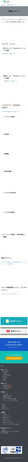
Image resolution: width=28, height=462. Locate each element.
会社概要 (4, 414)
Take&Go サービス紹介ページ (10, 81)
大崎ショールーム (6, 419)
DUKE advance (6, 371)
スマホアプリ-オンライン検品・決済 (10, 400)
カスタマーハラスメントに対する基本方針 (11, 424)
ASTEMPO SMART (6, 374)
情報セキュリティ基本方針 (8, 422)
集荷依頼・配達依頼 (7, 397)
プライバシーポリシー (7, 420)
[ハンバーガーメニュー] (1, 2)
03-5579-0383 (15, 345)
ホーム (2, 366)
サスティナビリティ (7, 415)
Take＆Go (5, 378)
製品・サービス (4, 369)
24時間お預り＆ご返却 (7, 395)
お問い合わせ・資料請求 (14, 358)
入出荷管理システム (7, 386)
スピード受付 (5, 393)
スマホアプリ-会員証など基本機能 (9, 398)
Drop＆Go (5, 376)
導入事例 (3, 405)
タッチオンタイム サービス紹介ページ (9, 293)
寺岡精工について (6, 417)
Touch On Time (6, 388)
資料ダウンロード (5, 408)
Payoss (4, 379)
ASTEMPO (5, 373)
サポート (3, 403)
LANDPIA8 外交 (6, 385)
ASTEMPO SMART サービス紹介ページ (11, 111)
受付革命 (3, 392)
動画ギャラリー (5, 407)
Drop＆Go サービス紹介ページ (9, 53)
